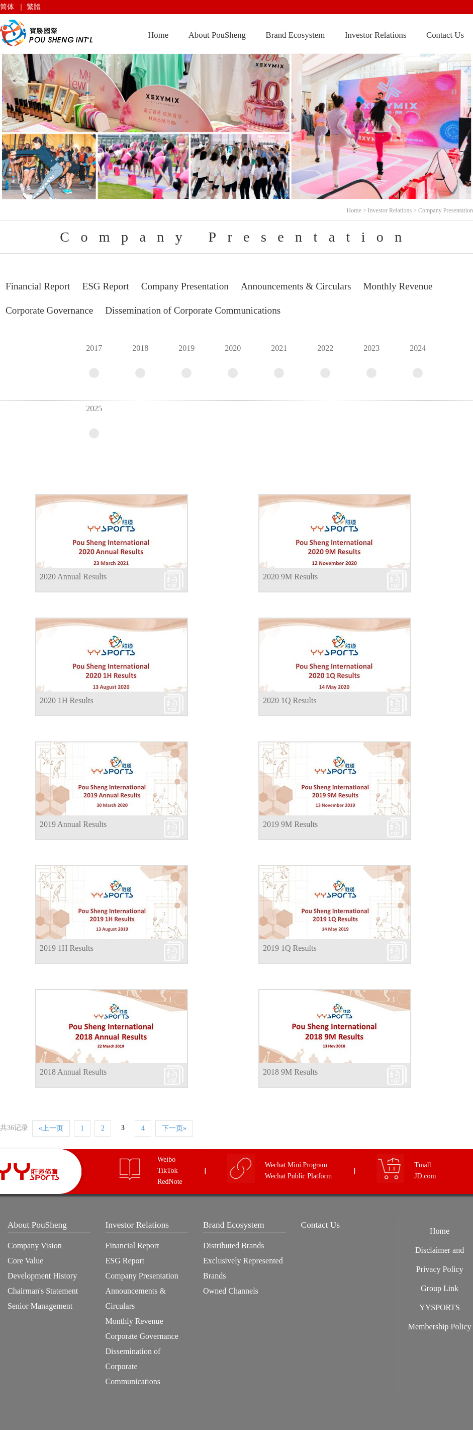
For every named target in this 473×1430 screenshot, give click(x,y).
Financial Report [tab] (38, 286)
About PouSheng (217, 35)
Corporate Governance (142, 1336)
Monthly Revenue (134, 1321)
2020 (233, 361)
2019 (186, 361)
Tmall (422, 1165)
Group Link (439, 1288)
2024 (418, 361)
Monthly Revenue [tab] (398, 286)
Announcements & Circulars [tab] (296, 286)
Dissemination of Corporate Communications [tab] (192, 310)
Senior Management (40, 1306)
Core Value (25, 1260)
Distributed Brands (233, 1245)
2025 (94, 421)
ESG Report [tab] (105, 286)
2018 (140, 361)
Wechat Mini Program (296, 1165)
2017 (94, 361)
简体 (7, 7)
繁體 (34, 7)
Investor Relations (376, 35)
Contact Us (445, 35)
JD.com (425, 1176)
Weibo (166, 1159)
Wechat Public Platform (298, 1176)
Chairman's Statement (43, 1291)
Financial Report (132, 1245)
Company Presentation (445, 210)
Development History (42, 1275)
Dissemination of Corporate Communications (133, 1366)
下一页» (174, 1128)
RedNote (169, 1181)
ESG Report (125, 1260)
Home (158, 35)
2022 (325, 361)
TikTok (167, 1170)
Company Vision (35, 1245)
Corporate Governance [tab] (49, 310)
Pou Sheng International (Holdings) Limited (48, 33)
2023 (371, 361)
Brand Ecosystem (295, 35)
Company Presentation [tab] (185, 286)
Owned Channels (230, 1291)
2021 (279, 361)
